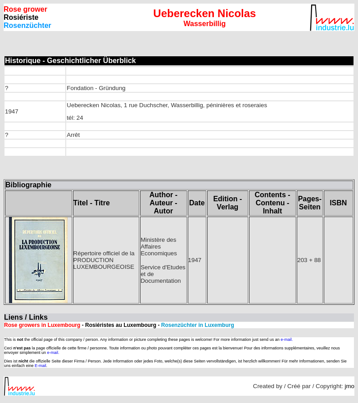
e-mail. (287, 339)
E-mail (40, 365)
